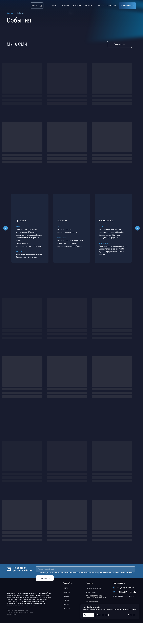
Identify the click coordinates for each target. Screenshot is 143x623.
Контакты (66, 608)
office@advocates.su (126, 592)
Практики (66, 592)
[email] (85, 569)
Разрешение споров (93, 588)
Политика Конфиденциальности (17, 610)
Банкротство (91, 592)
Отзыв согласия (12, 614)
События (66, 604)
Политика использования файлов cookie (20, 612)
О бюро (65, 588)
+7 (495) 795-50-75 (125, 587)
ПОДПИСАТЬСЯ (44, 578)
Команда (66, 596)
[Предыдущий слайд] (5, 228)
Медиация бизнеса (93, 601)
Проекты (66, 600)
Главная (10, 13)
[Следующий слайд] (137, 228)
